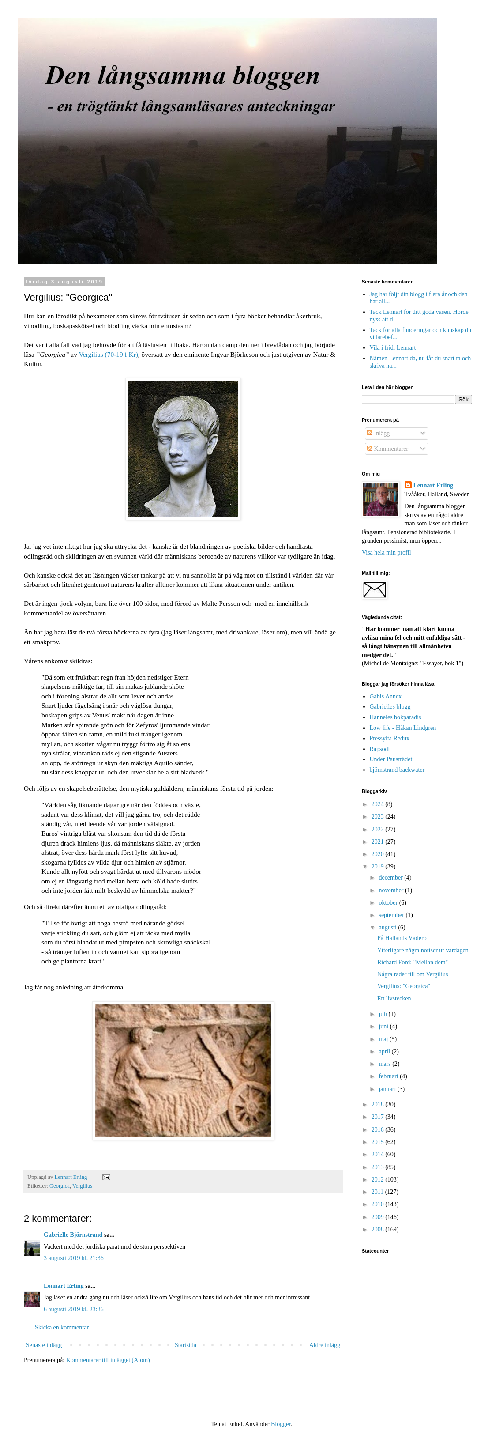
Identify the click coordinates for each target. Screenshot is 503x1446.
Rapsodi (380, 749)
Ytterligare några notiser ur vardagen (423, 950)
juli (383, 1014)
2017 (379, 1117)
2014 (379, 1154)
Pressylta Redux (390, 738)
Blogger (280, 1424)
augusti (388, 927)
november (392, 890)
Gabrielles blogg (390, 706)
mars (385, 1064)
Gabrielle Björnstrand (73, 1234)
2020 (379, 854)
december (391, 877)
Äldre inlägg (324, 1345)
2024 (379, 804)
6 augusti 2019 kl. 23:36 (74, 1309)
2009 (379, 1217)
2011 (378, 1192)
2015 (379, 1142)
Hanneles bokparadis (395, 717)
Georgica (59, 1186)
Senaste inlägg (44, 1345)
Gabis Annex (386, 696)
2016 (379, 1129)
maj (384, 1039)
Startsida (185, 1345)
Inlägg (378, 433)
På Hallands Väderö (402, 938)
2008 (379, 1229)
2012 (379, 1179)
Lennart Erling (64, 1286)
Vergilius (82, 1186)
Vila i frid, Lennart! (394, 347)
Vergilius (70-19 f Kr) (108, 354)
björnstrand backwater (397, 769)
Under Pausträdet (391, 759)
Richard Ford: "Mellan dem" (412, 962)
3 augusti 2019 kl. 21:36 (74, 1258)
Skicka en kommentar (62, 1327)
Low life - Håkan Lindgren (403, 728)
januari (388, 1089)
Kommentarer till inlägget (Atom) (108, 1360)
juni (384, 1026)
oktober (389, 902)
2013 (379, 1167)
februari (389, 1076)
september (392, 915)
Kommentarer (387, 449)
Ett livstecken (394, 998)
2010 (379, 1204)
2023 (379, 816)
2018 (379, 1104)
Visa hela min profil (386, 552)
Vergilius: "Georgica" (403, 986)
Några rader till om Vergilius (412, 974)
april (385, 1051)
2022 (379, 829)
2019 (379, 866)
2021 (379, 841)
